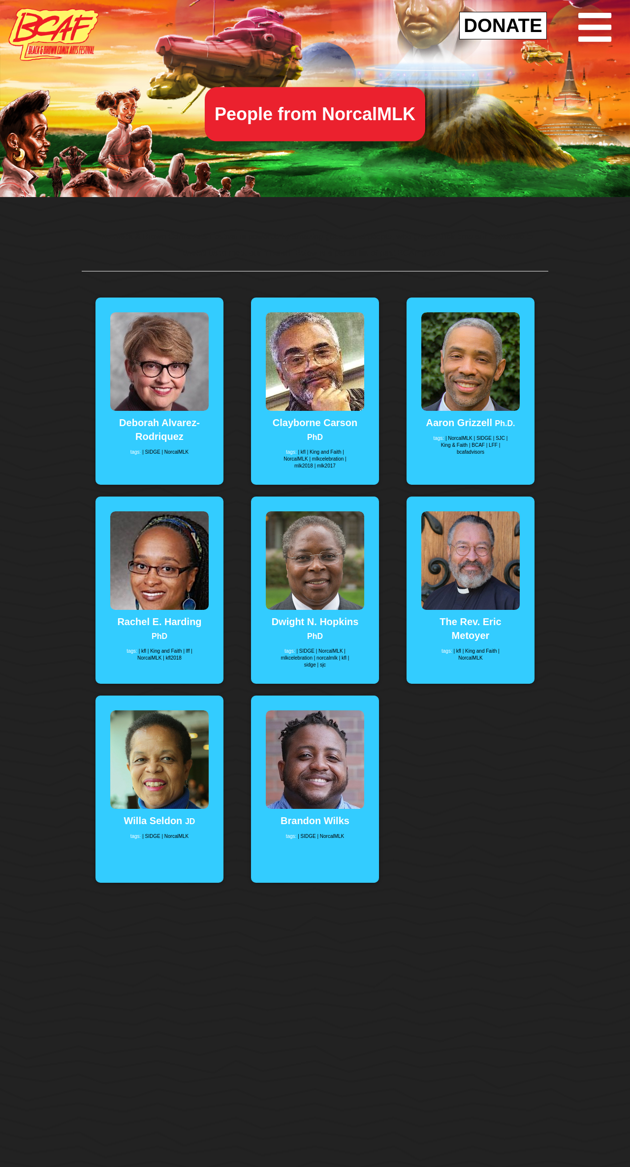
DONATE (503, 25)
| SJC (499, 438)
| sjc (321, 664)
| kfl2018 (172, 658)
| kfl (302, 452)
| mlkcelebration (327, 459)
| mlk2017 (325, 465)
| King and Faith (325, 452)
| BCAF (477, 445)
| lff (187, 651)
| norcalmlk (326, 658)
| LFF (492, 445)
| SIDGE (151, 452)
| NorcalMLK (175, 452)
